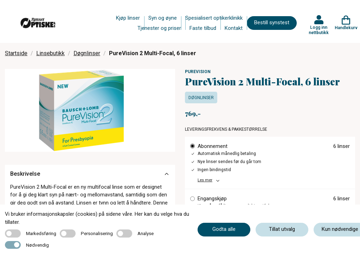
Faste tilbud (202, 28)
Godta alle (224, 229)
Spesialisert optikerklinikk (214, 18)
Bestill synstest (271, 22)
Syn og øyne (162, 18)
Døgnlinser (86, 53)
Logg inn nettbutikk (318, 30)
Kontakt (234, 28)
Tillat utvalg (282, 229)
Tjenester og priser (159, 28)
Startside (16, 53)
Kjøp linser (128, 18)
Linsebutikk (50, 53)
